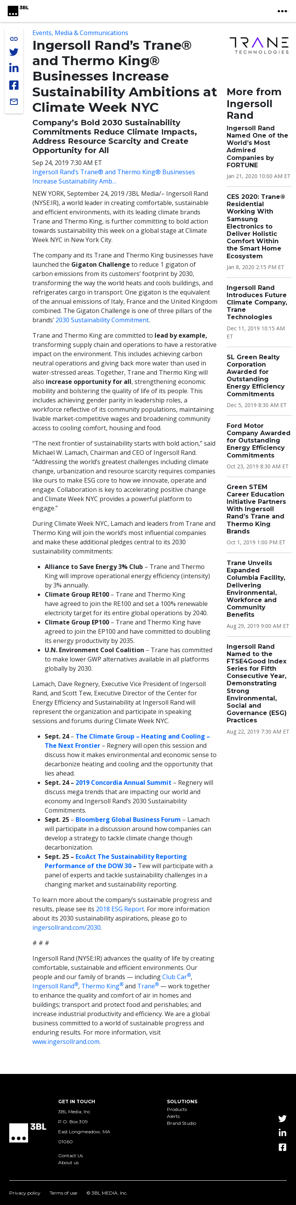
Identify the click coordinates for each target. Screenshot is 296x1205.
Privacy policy (24, 1193)
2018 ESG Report (120, 909)
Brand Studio (181, 1123)
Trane (148, 986)
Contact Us (70, 1155)
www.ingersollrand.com (65, 1041)
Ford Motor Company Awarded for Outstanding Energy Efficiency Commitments (259, 440)
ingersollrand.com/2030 (66, 927)
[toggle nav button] (283, 11)
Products (177, 1109)
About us (68, 1162)
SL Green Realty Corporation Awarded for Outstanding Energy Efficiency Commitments (256, 375)
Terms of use (63, 1193)
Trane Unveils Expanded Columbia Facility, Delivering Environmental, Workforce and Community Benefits (256, 588)
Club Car (176, 977)
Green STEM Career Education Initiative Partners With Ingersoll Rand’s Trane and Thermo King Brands (256, 509)
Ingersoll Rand (55, 986)
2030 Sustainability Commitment (102, 320)
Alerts (173, 1116)
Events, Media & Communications (80, 33)
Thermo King (102, 986)
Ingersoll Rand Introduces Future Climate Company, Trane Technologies (257, 302)
